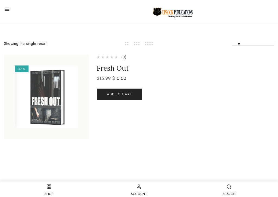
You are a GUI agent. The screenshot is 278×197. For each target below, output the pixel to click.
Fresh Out (113, 68)
